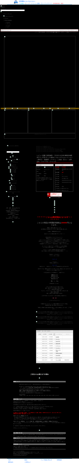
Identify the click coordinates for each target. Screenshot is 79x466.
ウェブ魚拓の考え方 (46, 460)
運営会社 (10, 462)
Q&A (25, 460)
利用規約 (59, 460)
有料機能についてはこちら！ (27, 1)
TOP (9, 460)
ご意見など (27, 462)
